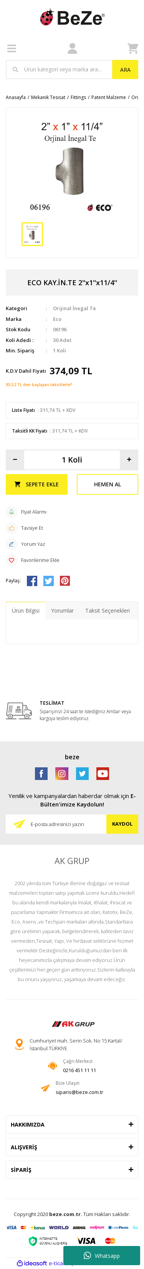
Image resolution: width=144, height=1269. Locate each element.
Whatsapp (102, 1255)
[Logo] (72, 17)
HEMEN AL (107, 484)
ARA (125, 69)
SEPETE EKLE (37, 484)
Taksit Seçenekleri (107, 610)
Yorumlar (62, 610)
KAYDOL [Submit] (122, 823)
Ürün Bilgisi (26, 610)
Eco (57, 319)
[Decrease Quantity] (15, 459)
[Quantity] (72, 459)
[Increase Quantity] (129, 459)
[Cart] (132, 48)
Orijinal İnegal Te (74, 308)
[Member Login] (72, 48)
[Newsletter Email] (72, 824)
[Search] (72, 69)
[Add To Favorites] (72, 560)
